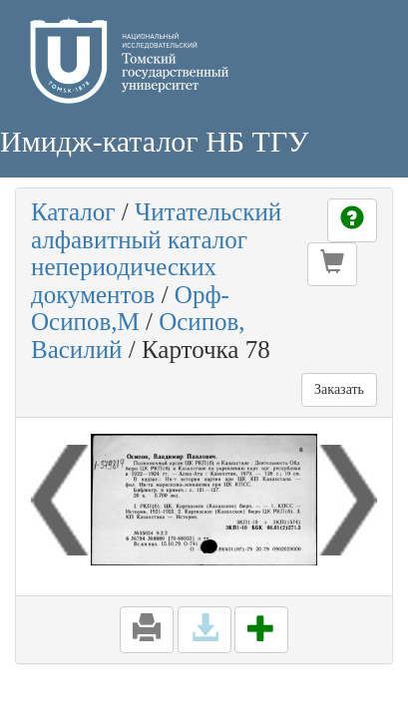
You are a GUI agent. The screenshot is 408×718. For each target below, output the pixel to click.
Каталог (73, 211)
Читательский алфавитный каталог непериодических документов (156, 253)
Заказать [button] (339, 389)
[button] (332, 264)
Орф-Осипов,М (130, 308)
